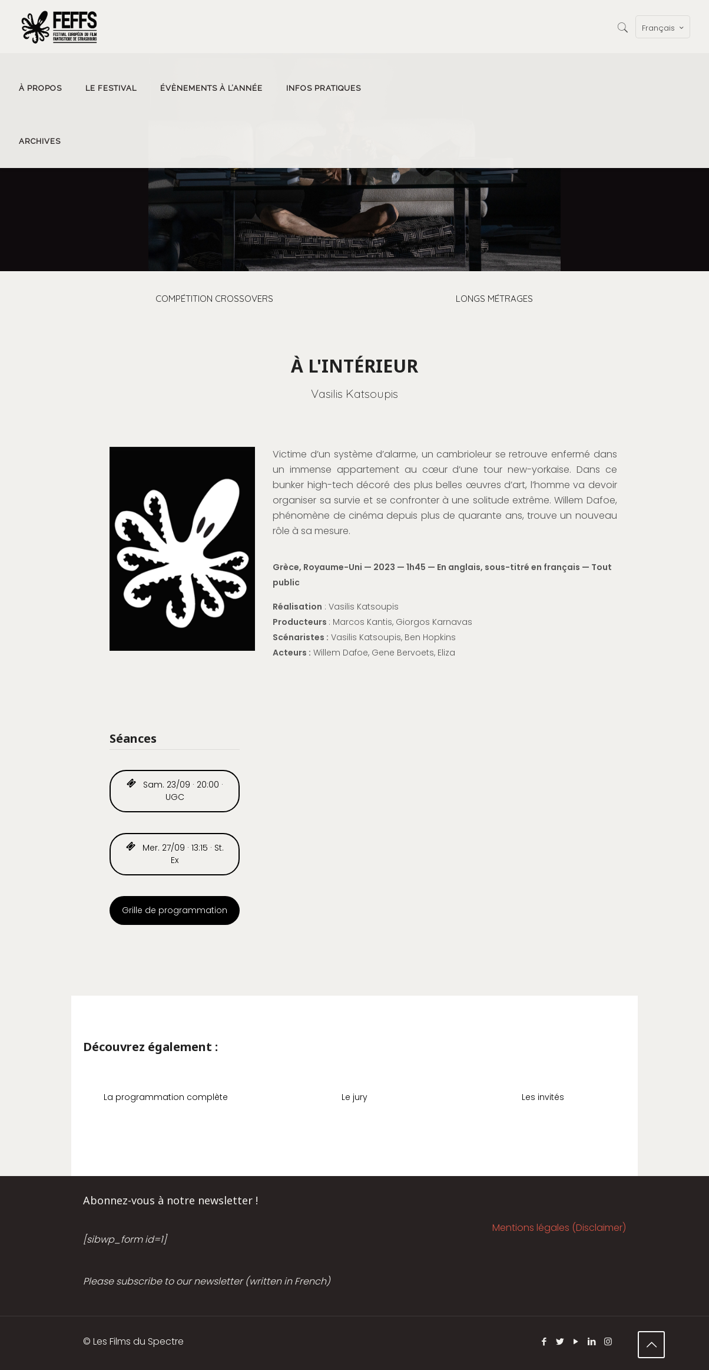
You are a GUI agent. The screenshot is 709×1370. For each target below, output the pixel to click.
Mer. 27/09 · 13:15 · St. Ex (175, 854)
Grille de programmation (174, 910)
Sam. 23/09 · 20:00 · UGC (175, 791)
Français (664, 28)
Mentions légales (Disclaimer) (559, 1227)
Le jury (354, 1097)
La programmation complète (166, 1097)
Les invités (543, 1097)
